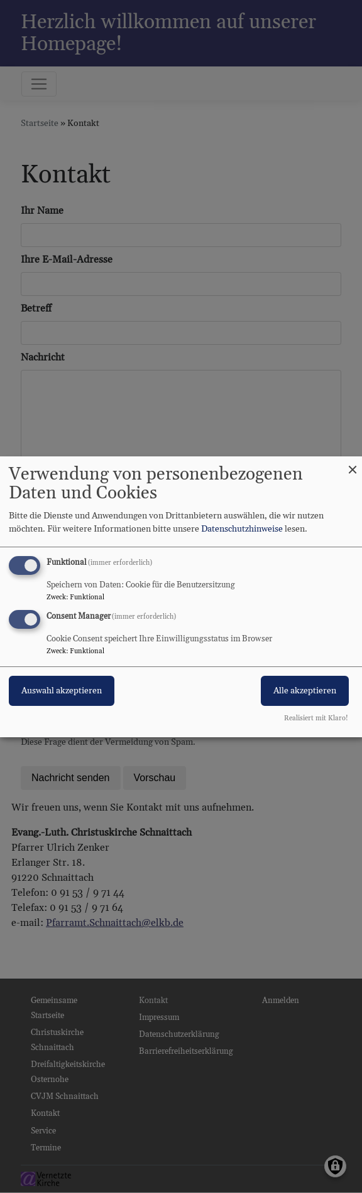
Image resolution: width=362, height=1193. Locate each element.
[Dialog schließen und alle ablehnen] (352, 463)
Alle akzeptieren (304, 690)
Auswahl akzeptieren (61, 690)
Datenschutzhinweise (242, 529)
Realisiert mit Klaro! (316, 718)
